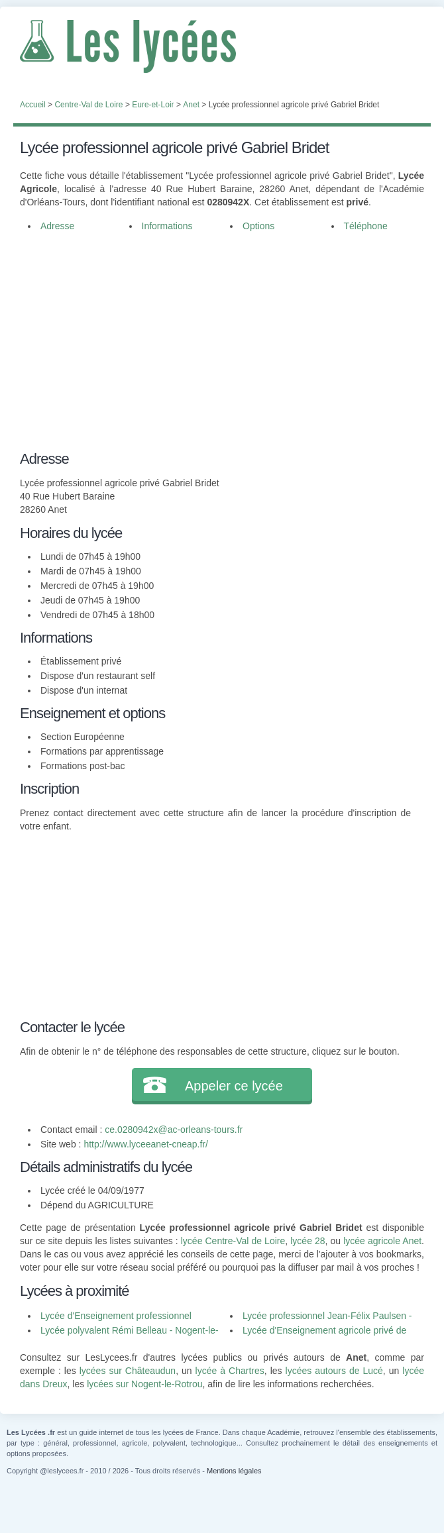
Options (258, 226)
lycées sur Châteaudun (128, 1370)
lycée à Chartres (229, 1370)
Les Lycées (222, 46)
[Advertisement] (222, 339)
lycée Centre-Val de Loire (233, 1241)
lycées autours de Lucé (334, 1370)
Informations (167, 226)
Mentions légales (234, 1471)
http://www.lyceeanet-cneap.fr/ (145, 1144)
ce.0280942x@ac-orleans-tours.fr (174, 1129)
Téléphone (366, 226)
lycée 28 (307, 1241)
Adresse (57, 226)
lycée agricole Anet (382, 1241)
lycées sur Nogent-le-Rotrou (144, 1384)
